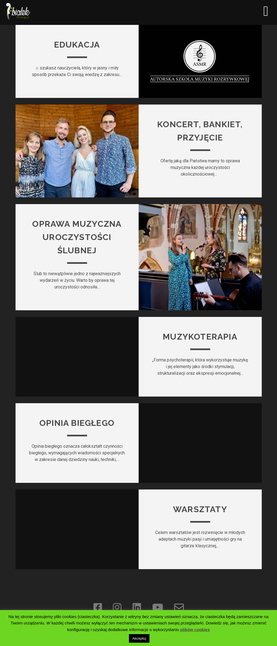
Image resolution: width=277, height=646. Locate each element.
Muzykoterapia (200, 337)
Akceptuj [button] (139, 638)
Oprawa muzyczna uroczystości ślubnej (76, 237)
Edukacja (77, 45)
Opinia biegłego (77, 423)
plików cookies (195, 629)
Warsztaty (200, 509)
